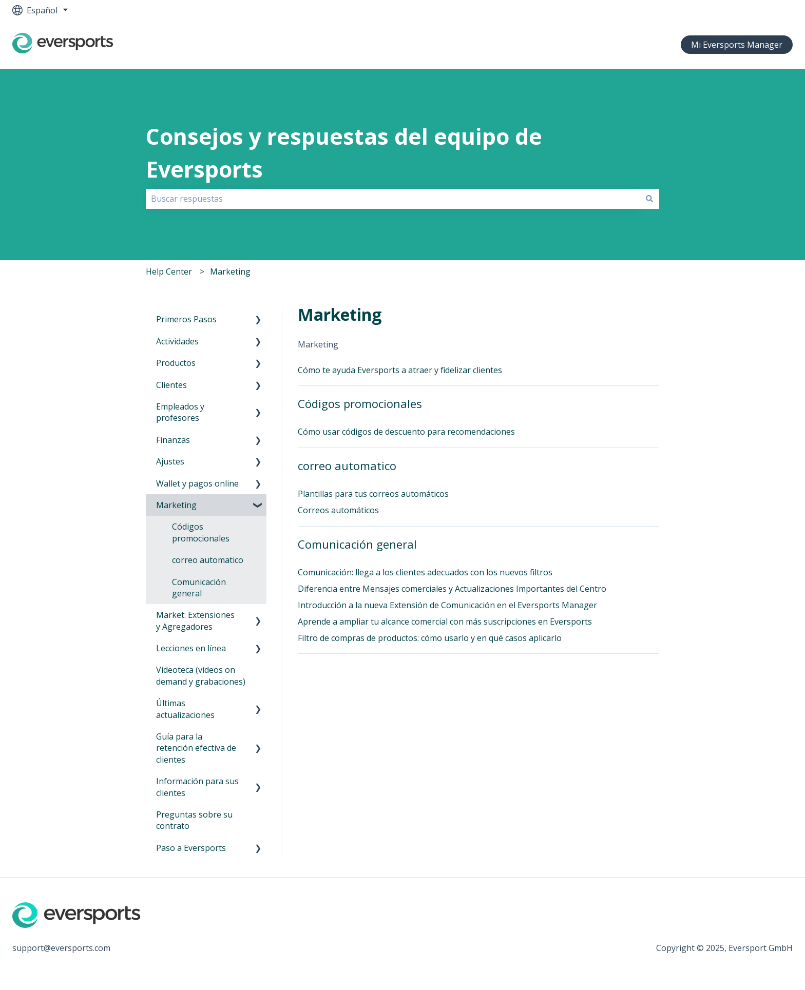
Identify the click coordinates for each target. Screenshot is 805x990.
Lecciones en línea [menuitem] (191, 648)
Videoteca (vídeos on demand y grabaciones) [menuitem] (200, 675)
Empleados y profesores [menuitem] (180, 412)
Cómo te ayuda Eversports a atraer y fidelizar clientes (400, 370)
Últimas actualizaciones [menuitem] (185, 708)
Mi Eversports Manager (736, 44)
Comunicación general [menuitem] (199, 587)
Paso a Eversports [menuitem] (191, 847)
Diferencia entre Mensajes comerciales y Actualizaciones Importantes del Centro (452, 588)
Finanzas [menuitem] (173, 439)
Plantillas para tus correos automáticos (373, 493)
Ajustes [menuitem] (170, 461)
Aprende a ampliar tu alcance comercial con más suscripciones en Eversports (445, 621)
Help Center (169, 271)
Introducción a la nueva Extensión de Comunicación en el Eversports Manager (447, 605)
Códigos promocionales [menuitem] (200, 532)
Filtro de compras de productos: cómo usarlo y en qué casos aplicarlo (430, 638)
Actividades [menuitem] (177, 341)
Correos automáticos (338, 510)
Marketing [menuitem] (176, 505)
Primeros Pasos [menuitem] (186, 319)
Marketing (230, 271)
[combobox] (393, 198)
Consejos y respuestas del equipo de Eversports (344, 153)
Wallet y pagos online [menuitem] (197, 483)
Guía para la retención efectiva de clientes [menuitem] (196, 748)
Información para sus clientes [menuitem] (197, 786)
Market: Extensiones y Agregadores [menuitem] (195, 620)
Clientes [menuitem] (171, 385)
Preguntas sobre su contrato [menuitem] (194, 820)
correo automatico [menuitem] (207, 560)
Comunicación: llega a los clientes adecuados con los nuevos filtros (425, 572)
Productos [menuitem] (176, 362)
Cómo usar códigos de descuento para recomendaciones (406, 431)
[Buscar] (649, 198)
